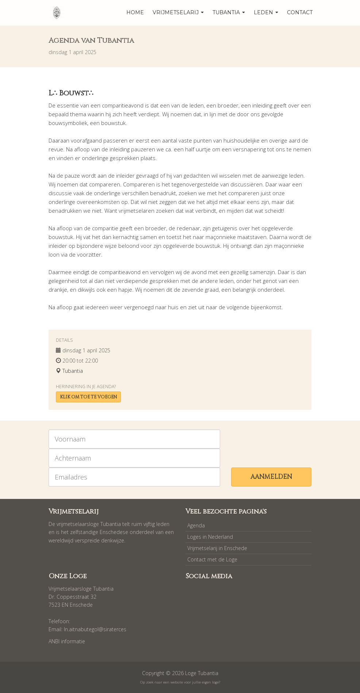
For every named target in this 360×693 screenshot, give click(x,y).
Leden (266, 12)
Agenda (196, 525)
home (135, 12)
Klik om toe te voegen (88, 397)
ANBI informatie (67, 641)
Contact (300, 12)
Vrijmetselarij (178, 12)
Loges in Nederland (210, 536)
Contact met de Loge (212, 559)
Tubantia (228, 12)
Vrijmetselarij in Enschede (217, 548)
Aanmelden (271, 477)
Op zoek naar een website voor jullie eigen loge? (180, 682)
